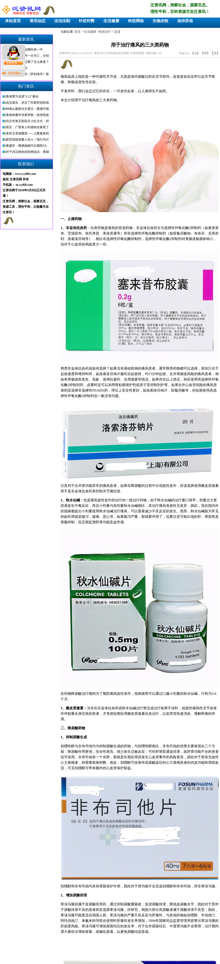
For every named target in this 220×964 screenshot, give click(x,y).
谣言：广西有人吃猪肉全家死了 (27, 127)
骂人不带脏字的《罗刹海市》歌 (27, 74)
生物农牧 (160, 21)
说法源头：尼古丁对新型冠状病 (27, 102)
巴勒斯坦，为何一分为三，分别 (27, 55)
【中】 (205, 53)
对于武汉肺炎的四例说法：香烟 (27, 151)
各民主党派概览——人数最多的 (27, 133)
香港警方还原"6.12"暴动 (22, 96)
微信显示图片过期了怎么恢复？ (27, 61)
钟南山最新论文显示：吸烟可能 (27, 108)
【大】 (215, 53)
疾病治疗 (105, 31)
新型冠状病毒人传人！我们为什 (27, 139)
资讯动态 (37, 21)
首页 (77, 31)
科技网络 (136, 21)
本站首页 (13, 21)
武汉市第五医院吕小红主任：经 (27, 121)
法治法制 (62, 21)
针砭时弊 (87, 21)
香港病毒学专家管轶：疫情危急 (27, 115)
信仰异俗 (185, 21)
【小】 (195, 53)
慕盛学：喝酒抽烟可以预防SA (26, 145)
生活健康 (111, 21)
